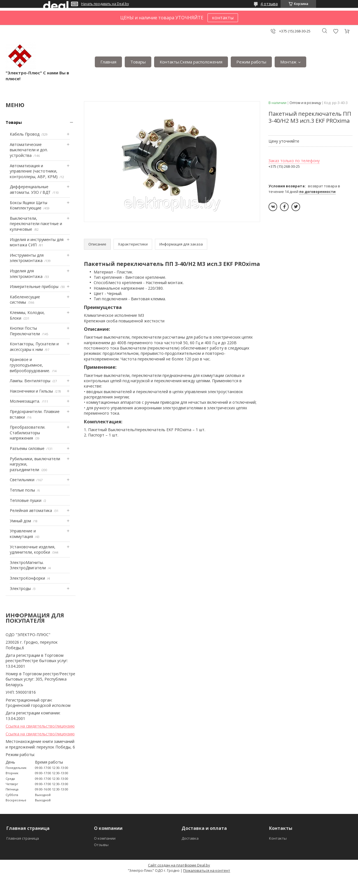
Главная (108, 62)
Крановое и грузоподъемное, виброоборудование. (30, 365)
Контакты (278, 838)
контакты (223, 18)
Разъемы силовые (27, 448)
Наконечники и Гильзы (31, 391)
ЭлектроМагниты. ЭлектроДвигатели (28, 565)
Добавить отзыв (335, 31)
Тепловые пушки (25, 500)
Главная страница (22, 838)
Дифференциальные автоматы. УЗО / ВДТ (30, 189)
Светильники (22, 479)
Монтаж (288, 62)
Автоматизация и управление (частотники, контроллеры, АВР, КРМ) (34, 171)
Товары (138, 62)
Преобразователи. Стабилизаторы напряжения (27, 432)
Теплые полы (22, 490)
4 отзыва (269, 3)
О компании (105, 838)
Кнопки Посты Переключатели (25, 330)
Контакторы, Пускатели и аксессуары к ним (34, 346)
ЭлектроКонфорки (27, 578)
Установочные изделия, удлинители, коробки (32, 549)
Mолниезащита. (25, 401)
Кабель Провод (24, 134)
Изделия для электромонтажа (26, 273)
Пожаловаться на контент (206, 870)
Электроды (20, 588)
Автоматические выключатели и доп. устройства (29, 150)
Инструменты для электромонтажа (27, 257)
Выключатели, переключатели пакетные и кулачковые (36, 224)
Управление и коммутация (23, 533)
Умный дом (20, 520)
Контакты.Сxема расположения (191, 62)
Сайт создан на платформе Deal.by (179, 865)
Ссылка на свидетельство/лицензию (40, 726)
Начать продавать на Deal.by (105, 4)
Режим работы (251, 62)
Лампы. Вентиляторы (30, 380)
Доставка (190, 838)
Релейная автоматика (31, 510)
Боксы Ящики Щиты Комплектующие (28, 205)
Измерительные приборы (34, 286)
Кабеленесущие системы (25, 299)
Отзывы (101, 844)
